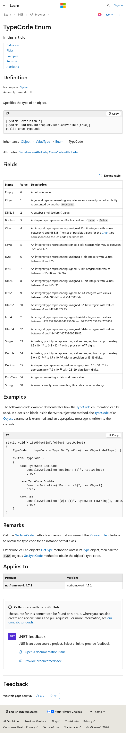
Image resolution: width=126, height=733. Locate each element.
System (24, 87)
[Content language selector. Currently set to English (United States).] (22, 711)
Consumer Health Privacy (19, 727)
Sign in (118, 5)
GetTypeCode (24, 535)
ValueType (43, 141)
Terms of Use (51, 727)
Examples (12, 56)
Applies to (13, 66)
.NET (20, 14)
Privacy (87, 721)
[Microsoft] (63, 5)
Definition (13, 45)
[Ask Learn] (100, 14)
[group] (63, 477)
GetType (47, 550)
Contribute (71, 721)
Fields (10, 50)
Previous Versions (36, 721)
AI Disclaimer (11, 721)
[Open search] (108, 5)
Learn (7, 14)
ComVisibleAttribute (63, 152)
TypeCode (83, 407)
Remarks (12, 61)
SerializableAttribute (33, 152)
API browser (37, 14)
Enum (59, 141)
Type (86, 550)
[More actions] (119, 14)
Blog (54, 721)
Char (105, 232)
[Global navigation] (4, 5)
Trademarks (71, 727)
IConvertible (98, 535)
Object (25, 141)
